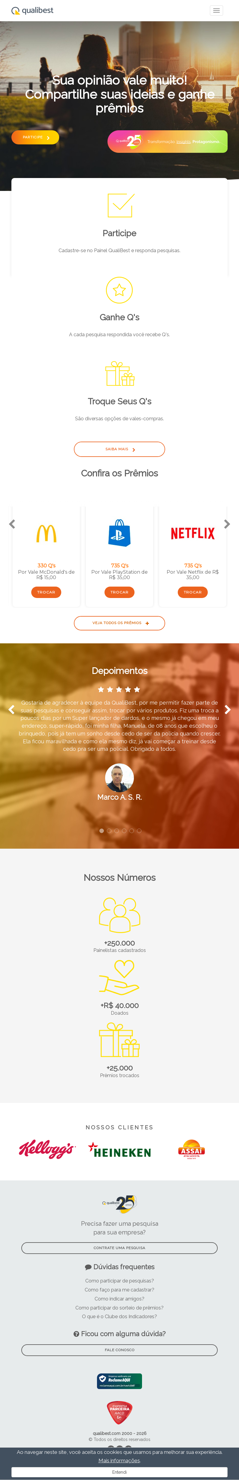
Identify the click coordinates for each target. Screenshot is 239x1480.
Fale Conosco (120, 1350)
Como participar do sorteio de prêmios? (119, 1308)
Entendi (119, 1472)
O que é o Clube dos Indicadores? (119, 1316)
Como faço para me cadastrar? (119, 1290)
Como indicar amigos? (119, 1299)
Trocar (46, 592)
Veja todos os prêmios (119, 623)
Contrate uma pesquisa (119, 1248)
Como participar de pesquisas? (119, 1281)
